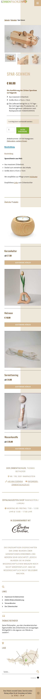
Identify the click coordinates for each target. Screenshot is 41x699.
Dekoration (14, 20)
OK (21, 695)
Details (16, 695)
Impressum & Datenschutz (14, 597)
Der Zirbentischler (11, 606)
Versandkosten (10, 603)
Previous (5, 58)
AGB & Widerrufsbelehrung (14, 600)
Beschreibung (9, 147)
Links (16, 182)
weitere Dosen (21, 141)
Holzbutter (34, 177)
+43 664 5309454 (15, 481)
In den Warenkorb (22, 130)
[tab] (9, 147)
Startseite (7, 20)
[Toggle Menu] (37, 3)
